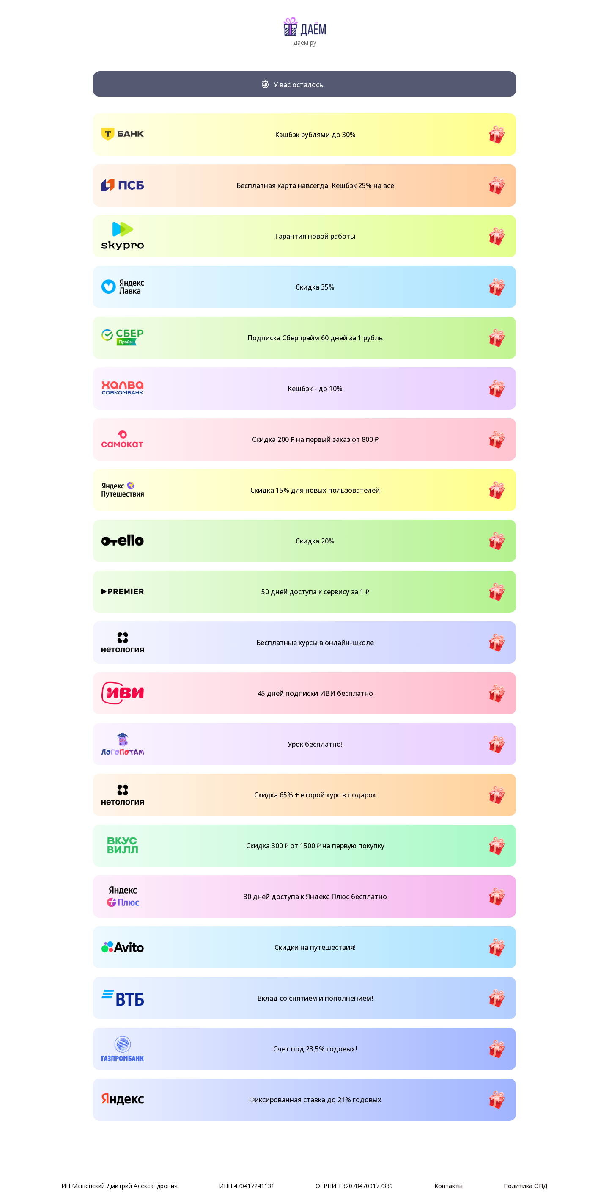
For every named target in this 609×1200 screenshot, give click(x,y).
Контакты (448, 1186)
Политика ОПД (526, 1186)
